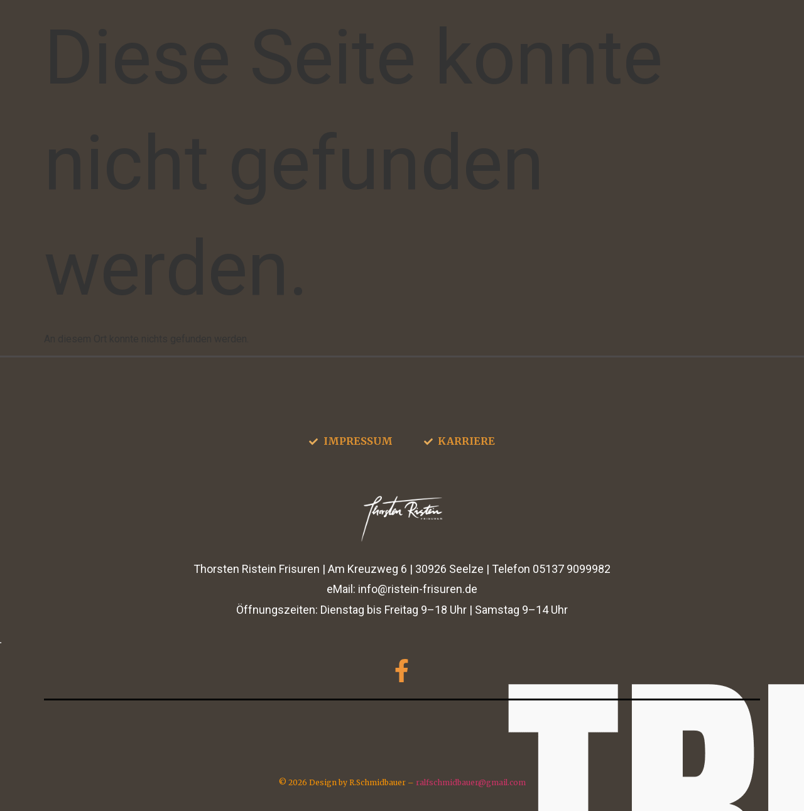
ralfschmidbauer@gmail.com (471, 782)
